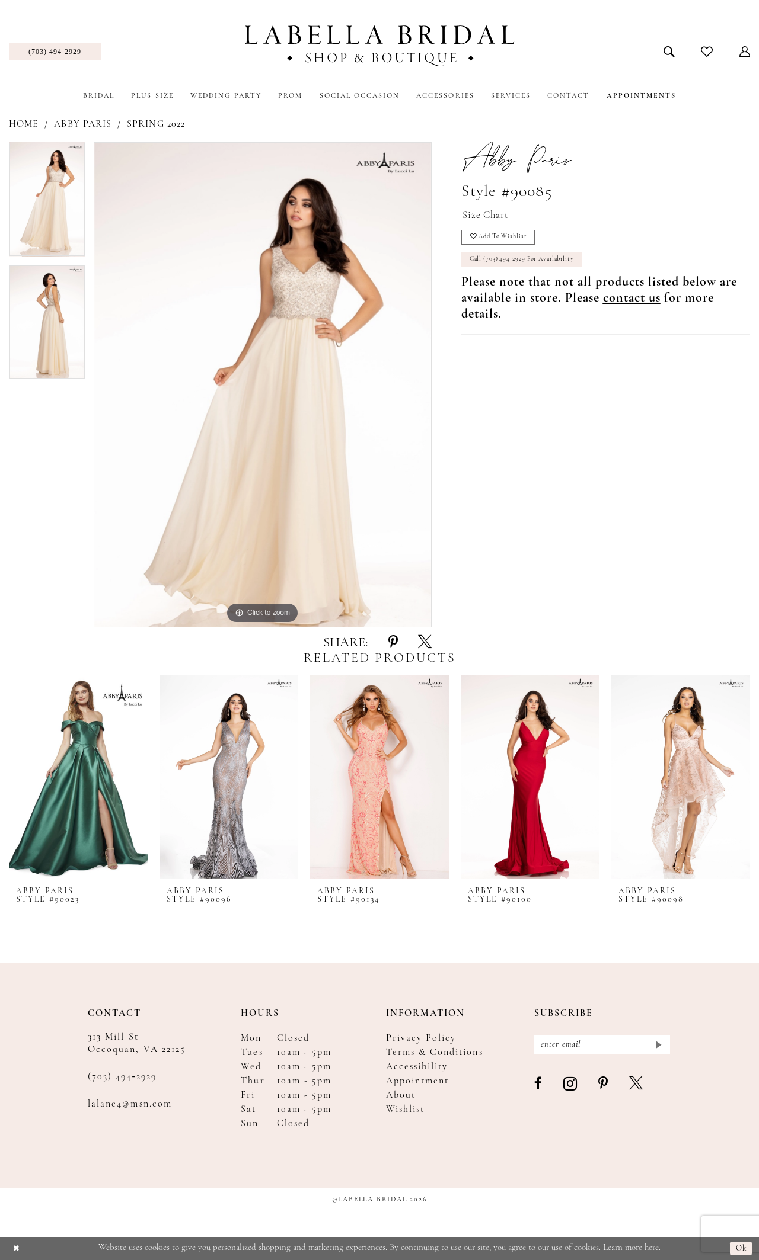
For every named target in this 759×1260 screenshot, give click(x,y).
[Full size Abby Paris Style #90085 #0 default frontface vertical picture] (262, 385)
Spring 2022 (156, 124)
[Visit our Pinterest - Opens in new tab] (603, 1087)
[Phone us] (55, 51)
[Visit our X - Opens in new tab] (636, 1087)
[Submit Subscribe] (657, 1046)
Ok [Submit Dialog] (740, 1248)
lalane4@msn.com (130, 1104)
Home (24, 124)
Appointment (417, 1081)
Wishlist (405, 1109)
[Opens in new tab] (632, 306)
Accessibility (417, 1067)
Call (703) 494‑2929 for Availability (531, 266)
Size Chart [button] (488, 216)
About (401, 1095)
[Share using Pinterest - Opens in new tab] (393, 642)
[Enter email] (602, 1046)
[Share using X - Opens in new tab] (425, 642)
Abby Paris (82, 124)
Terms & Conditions (434, 1052)
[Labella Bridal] (380, 45)
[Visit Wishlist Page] (707, 51)
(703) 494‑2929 (122, 1077)
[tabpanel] (47, 203)
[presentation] (78, 776)
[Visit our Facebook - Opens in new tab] (538, 1087)
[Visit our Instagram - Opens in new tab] (570, 1086)
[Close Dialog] (17, 1248)
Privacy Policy (421, 1038)
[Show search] (669, 51)
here (652, 1247)
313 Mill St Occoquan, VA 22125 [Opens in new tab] (137, 1043)
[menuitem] (55, 51)
